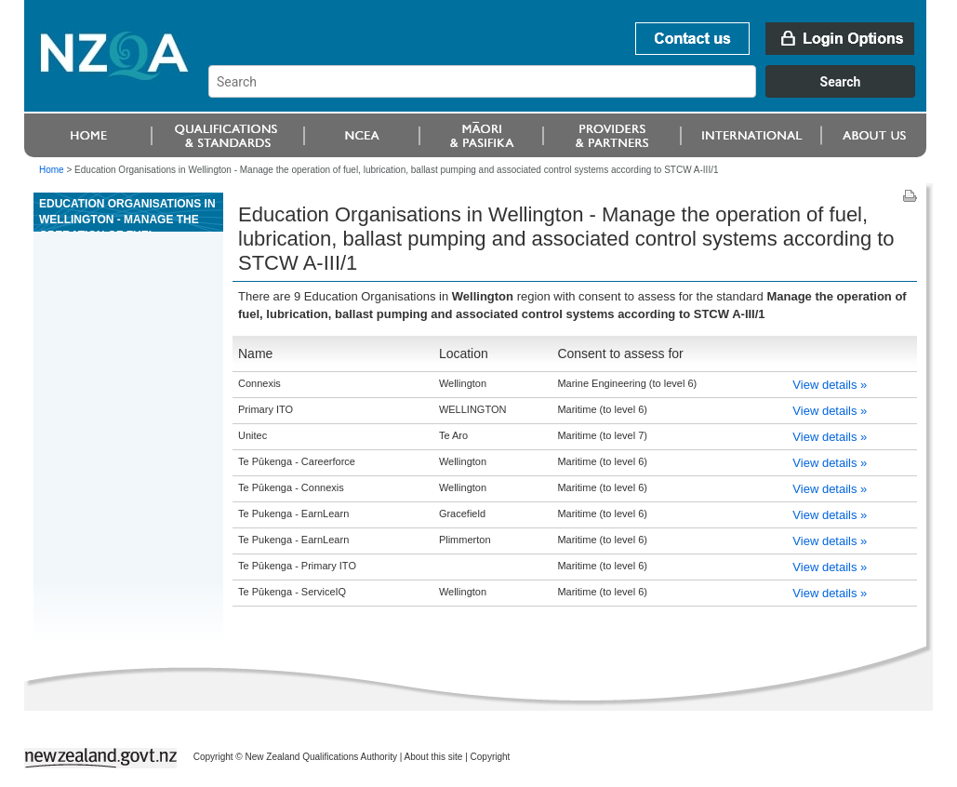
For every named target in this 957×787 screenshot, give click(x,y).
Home (51, 170)
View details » (829, 385)
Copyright (491, 757)
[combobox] (571, 93)
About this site (434, 757)
